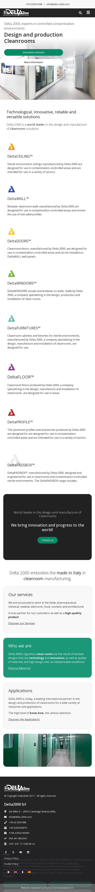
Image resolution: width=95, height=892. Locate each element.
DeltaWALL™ (18, 198)
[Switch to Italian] (8, 872)
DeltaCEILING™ (20, 156)
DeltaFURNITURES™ (24, 327)
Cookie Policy (11, 863)
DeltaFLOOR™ (20, 377)
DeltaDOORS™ (19, 240)
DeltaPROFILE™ (20, 421)
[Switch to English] (15, 872)
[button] (80, 13)
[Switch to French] (22, 872)
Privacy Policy (11, 858)
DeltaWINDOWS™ (22, 283)
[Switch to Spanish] (29, 872)
